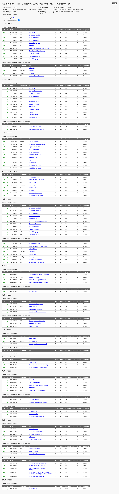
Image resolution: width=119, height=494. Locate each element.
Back (114, 3)
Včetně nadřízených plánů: (10, 20)
